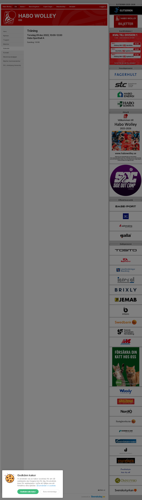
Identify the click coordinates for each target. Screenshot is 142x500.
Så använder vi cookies (46, 485)
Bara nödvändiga (49, 492)
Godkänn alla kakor (28, 492)
